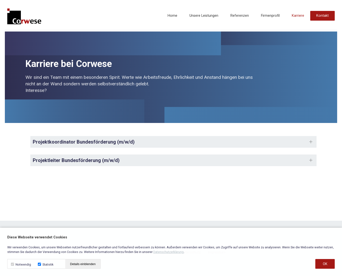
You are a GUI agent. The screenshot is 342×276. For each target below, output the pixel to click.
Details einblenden (83, 264)
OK (325, 264)
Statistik (45, 264)
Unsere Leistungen (203, 16)
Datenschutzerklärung (168, 252)
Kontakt (322, 16)
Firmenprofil (270, 16)
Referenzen (239, 16)
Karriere (298, 16)
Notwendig (21, 264)
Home (172, 16)
